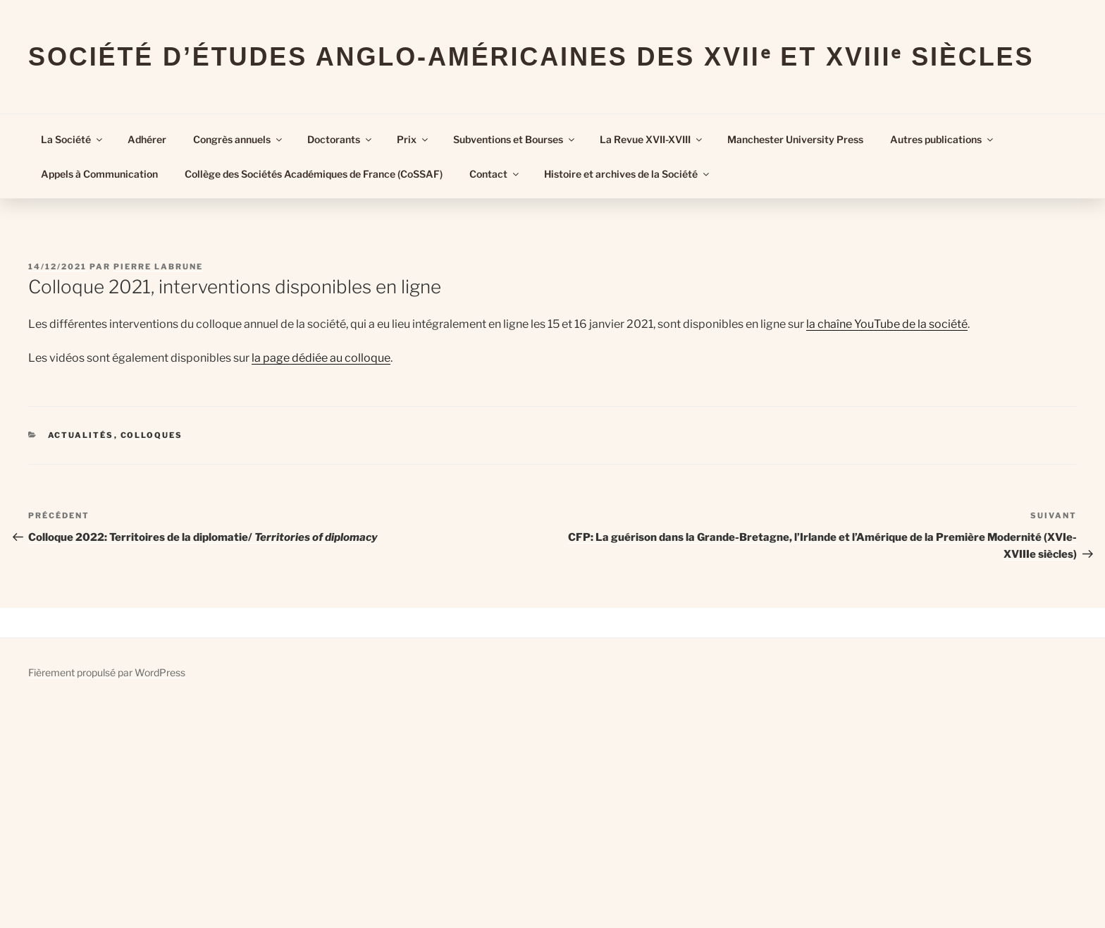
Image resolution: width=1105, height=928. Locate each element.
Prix (413, 139)
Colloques (152, 435)
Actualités (81, 435)
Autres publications (942, 139)
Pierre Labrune (158, 266)
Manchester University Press (795, 139)
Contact (495, 174)
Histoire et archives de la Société (627, 174)
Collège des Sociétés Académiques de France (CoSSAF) (314, 174)
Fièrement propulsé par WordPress (106, 672)
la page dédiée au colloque (321, 358)
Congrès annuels (238, 139)
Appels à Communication (99, 174)
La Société (72, 139)
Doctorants (340, 139)
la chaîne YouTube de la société (887, 324)
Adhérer (147, 139)
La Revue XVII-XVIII (652, 139)
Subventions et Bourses (514, 139)
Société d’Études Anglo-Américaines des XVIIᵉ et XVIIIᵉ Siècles (531, 56)
